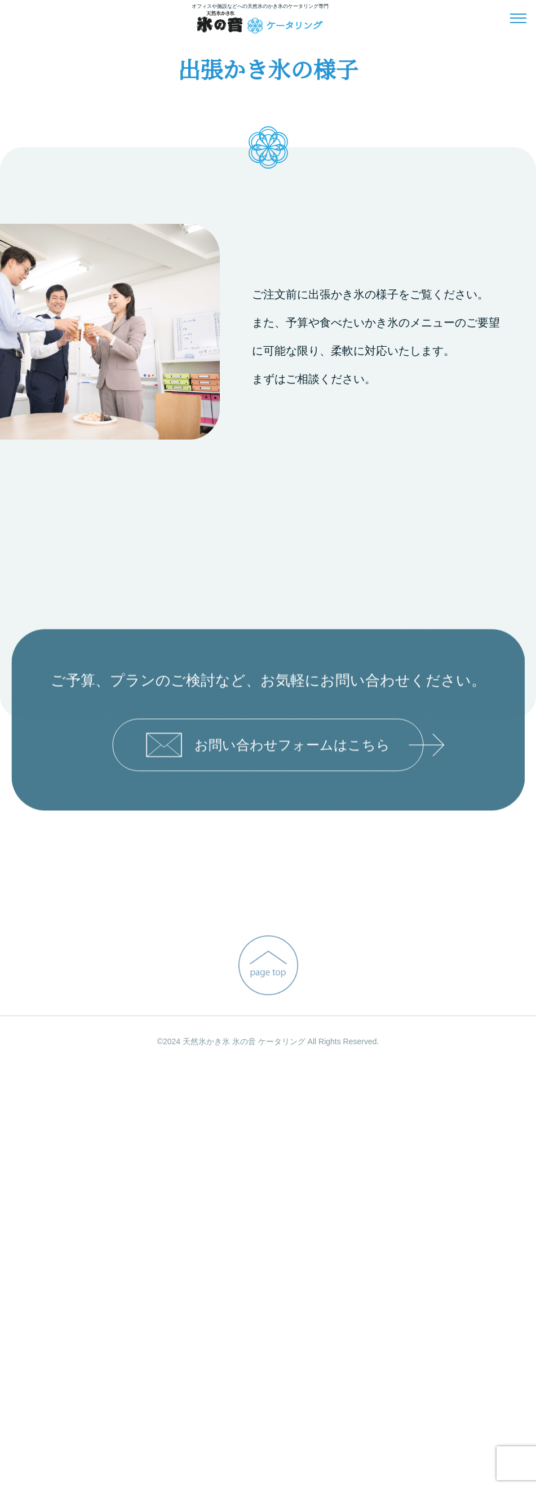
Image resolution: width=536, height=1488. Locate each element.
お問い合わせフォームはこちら (285, 1178)
